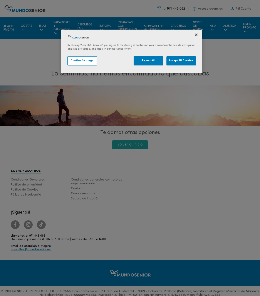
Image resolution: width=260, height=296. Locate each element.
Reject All (148, 60)
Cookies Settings (82, 60)
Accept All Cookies (181, 60)
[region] (131, 51)
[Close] (196, 35)
